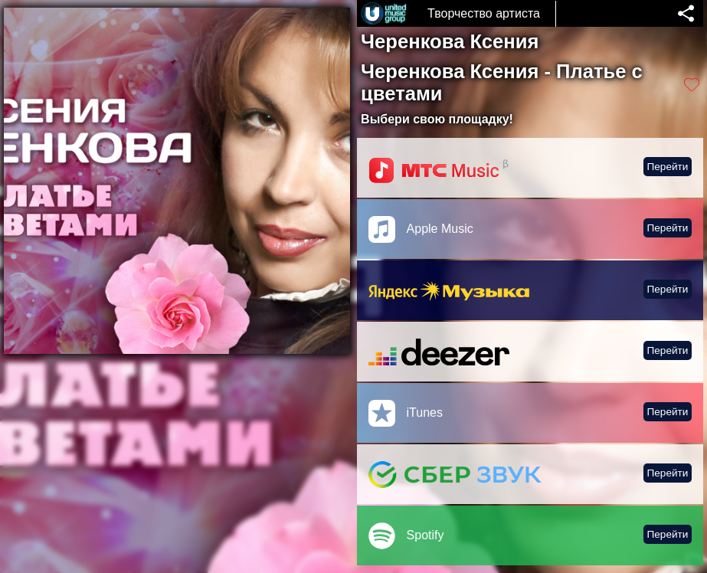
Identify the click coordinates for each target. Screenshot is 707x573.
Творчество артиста (483, 13)
